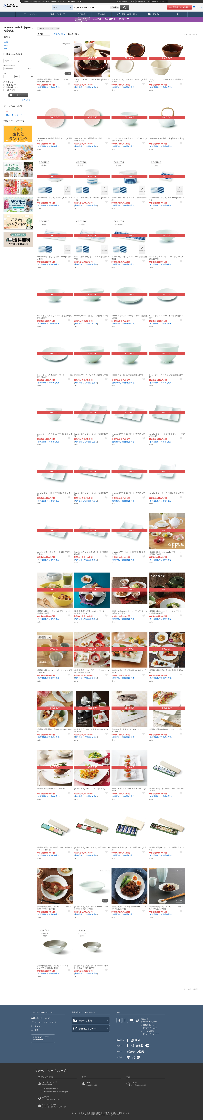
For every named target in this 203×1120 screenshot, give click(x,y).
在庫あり (8, 82)
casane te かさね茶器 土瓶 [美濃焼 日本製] (166, 138)
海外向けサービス (57, 1091)
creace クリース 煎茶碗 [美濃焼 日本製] (128, 375)
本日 (6, 42)
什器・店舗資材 (153, 14)
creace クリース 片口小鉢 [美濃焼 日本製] (91, 316)
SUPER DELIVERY (40, 1038)
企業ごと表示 (59, 34)
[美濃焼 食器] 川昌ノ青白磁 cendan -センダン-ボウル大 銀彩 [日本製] (54, 967)
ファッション (29, 14)
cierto (39, 90)
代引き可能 (9, 90)
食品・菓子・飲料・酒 (125, 14)
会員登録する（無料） (180, 7)
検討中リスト (144, 2)
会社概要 (34, 1030)
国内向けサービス (51, 1088)
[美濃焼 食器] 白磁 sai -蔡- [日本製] (51, 788)
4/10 (6, 45)
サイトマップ (36, 1026)
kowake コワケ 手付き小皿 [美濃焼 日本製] (166, 493)
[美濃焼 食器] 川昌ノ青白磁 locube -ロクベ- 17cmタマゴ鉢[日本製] (92, 908)
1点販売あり (10, 85)
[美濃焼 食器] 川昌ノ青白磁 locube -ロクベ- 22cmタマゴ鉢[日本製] (54, 908)
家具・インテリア (57, 14)
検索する (18, 95)
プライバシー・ (44, 1022)
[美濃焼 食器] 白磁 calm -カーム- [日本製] (165, 729)
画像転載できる (11, 87)
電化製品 (101, 14)
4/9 (5, 48)
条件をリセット (27, 100)
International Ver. (159, 2)
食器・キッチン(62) (14, 115)
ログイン (199, 7)
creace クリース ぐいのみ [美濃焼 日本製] (91, 375)
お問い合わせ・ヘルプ (125, 2)
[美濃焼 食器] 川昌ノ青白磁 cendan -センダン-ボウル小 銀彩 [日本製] (92, 967)
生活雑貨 (81, 14)
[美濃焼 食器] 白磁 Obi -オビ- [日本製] (89, 788)
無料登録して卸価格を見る (49, 87)
